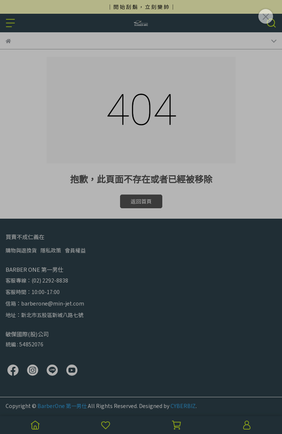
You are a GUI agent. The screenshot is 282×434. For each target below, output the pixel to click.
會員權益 (75, 250)
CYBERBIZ (183, 405)
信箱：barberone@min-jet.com (45, 303)
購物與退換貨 (21, 250)
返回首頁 (141, 201)
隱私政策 (50, 250)
